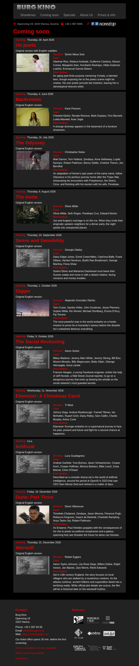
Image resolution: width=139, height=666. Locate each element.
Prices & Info (106, 15)
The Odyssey (30, 142)
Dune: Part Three (35, 497)
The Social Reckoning (40, 341)
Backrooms (28, 99)
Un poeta (26, 45)
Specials (69, 15)
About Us (86, 15)
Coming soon (49, 15)
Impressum (22, 658)
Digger (23, 291)
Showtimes (28, 15)
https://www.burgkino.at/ (35, 634)
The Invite (27, 196)
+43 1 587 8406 (74, 24)
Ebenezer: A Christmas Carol (48, 395)
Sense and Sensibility (40, 240)
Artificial (25, 446)
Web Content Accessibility (30, 653)
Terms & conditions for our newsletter (36, 648)
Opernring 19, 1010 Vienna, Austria (38, 24)
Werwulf (25, 547)
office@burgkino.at (33, 630)
